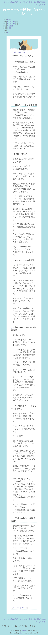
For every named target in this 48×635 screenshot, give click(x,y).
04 (12, 21)
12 (10, 19)
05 (14, 21)
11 (16, 24)
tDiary (24, 631)
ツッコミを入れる (20, 608)
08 (12, 24)
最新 (31, 2)
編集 (43, 5)
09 (7, 19)
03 (10, 21)
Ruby (21, 633)
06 (16, 21)
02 (7, 21)
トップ (6, 2)
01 (7, 26)
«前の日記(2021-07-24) (19, 2)
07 (10, 24)
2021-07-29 (18, 52)
